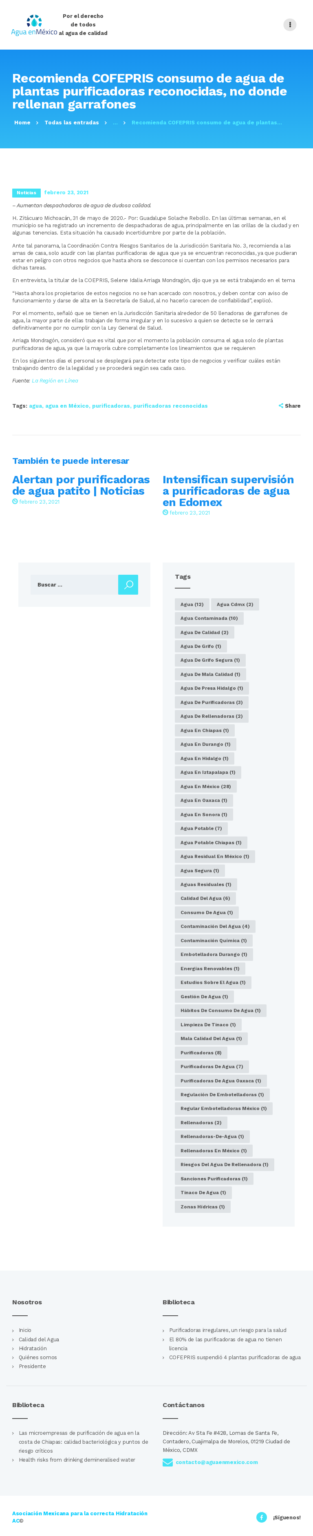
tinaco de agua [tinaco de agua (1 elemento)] (203, 1192)
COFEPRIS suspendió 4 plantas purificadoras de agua (235, 1357)
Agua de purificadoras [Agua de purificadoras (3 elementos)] (212, 702)
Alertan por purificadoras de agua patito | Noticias (81, 485)
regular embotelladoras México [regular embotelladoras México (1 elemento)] (224, 1108)
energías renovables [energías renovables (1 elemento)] (210, 968)
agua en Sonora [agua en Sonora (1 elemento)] (204, 814)
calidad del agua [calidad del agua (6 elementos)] (205, 898)
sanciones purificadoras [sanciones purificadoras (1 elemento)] (214, 1179)
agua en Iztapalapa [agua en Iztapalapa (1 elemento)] (208, 772)
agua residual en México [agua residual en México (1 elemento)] (215, 856)
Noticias (26, 193)
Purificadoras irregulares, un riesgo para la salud (228, 1330)
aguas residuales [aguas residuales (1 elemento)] (206, 884)
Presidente (32, 1366)
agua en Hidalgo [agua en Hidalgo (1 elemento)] (205, 758)
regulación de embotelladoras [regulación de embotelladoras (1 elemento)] (222, 1094)
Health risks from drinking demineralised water (77, 1460)
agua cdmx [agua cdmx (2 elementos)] (235, 604)
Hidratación (33, 1348)
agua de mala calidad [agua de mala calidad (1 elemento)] (210, 674)
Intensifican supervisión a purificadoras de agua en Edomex (228, 491)
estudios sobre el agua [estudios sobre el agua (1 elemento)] (213, 982)
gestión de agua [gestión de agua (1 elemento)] (204, 996)
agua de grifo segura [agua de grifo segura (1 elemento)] (210, 660)
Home (22, 122)
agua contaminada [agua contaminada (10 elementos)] (209, 618)
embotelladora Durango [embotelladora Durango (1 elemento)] (214, 954)
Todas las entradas (71, 122)
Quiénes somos (38, 1357)
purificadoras (111, 406)
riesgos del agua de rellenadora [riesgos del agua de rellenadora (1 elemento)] (225, 1164)
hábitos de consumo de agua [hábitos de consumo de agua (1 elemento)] (221, 1010)
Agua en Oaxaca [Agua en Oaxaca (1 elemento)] (204, 800)
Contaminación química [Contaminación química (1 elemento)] (214, 940)
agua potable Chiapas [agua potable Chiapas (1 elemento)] (211, 842)
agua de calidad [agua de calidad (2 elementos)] (205, 632)
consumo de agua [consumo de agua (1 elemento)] (207, 912)
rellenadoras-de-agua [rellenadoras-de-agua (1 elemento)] (212, 1136)
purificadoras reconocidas (170, 406)
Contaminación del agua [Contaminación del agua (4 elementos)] (215, 926)
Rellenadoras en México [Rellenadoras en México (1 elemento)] (214, 1151)
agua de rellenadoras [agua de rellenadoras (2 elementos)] (212, 716)
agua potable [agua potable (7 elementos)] (201, 828)
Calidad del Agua (39, 1339)
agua (35, 406)
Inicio (25, 1330)
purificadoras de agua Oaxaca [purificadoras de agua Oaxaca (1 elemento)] (221, 1081)
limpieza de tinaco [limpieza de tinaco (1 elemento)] (208, 1025)
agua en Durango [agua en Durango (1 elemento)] (206, 744)
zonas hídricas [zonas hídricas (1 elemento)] (203, 1207)
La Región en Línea (55, 381)
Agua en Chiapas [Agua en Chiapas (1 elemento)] (205, 730)
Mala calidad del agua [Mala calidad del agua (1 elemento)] (211, 1038)
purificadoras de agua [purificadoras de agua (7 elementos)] (212, 1066)
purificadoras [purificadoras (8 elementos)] (201, 1053)
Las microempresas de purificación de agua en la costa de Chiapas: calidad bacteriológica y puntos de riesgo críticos (83, 1442)
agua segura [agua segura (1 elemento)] (200, 870)
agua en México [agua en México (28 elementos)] (206, 786)
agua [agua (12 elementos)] (192, 604)
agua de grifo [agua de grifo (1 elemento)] (201, 646)
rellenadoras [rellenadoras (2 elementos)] (201, 1122)
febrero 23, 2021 (36, 502)
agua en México (67, 406)
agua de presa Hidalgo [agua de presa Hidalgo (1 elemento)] (212, 688)
